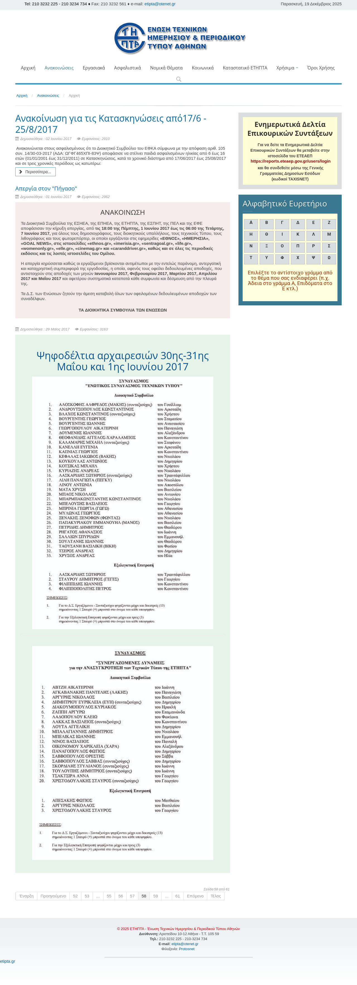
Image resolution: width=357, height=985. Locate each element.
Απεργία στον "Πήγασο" (46, 188)
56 (120, 896)
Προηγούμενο (53, 896)
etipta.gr (7, 961)
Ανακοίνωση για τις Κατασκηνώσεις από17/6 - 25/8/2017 (110, 123)
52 (75, 896)
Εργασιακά (94, 68)
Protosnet (187, 949)
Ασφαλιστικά (127, 68)
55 (109, 896)
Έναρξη (26, 896)
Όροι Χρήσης (321, 68)
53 (87, 896)
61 (177, 896)
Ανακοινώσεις (59, 68)
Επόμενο (195, 896)
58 (144, 896)
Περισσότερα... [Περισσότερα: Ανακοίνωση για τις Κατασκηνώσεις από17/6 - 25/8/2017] (35, 172)
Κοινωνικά (203, 68)
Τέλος (216, 896)
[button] (178, 79)
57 (132, 896)
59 (155, 896)
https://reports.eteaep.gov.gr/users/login (291, 161)
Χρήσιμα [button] (287, 68)
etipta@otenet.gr (159, 3)
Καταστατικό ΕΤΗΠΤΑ (245, 68)
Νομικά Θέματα (166, 68)
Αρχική (28, 68)
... (98, 896)
